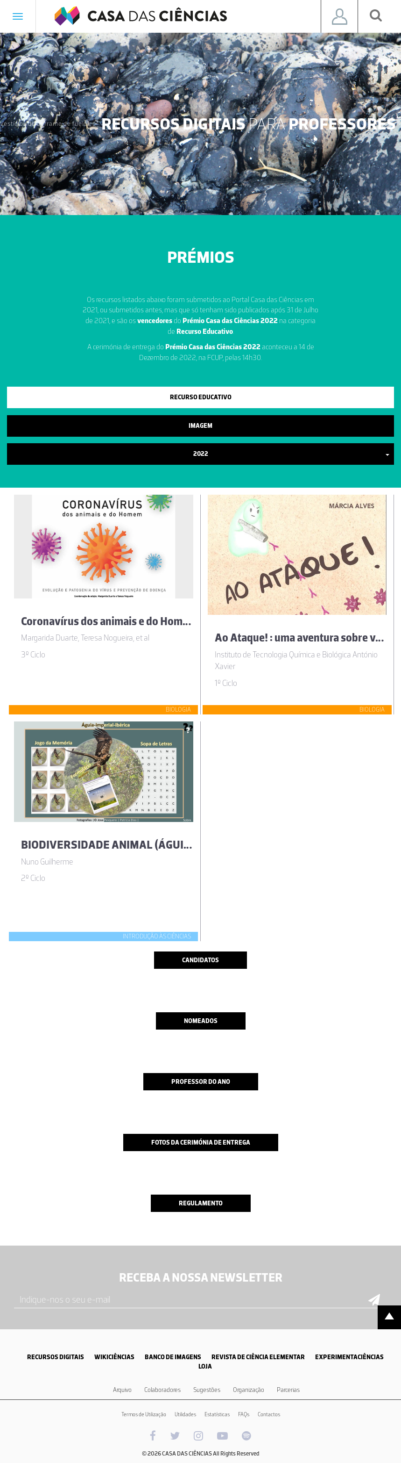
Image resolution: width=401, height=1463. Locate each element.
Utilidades (185, 1414)
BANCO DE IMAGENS (173, 1357)
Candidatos (200, 960)
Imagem (200, 426)
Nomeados (201, 1021)
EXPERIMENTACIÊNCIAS (349, 1357)
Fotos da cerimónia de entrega (200, 1142)
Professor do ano (200, 1082)
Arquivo (122, 1390)
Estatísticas (217, 1414)
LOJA (205, 1366)
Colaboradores (162, 1390)
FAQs (243, 1414)
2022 (291, 454)
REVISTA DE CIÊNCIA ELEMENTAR (258, 1357)
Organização (248, 1390)
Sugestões (206, 1390)
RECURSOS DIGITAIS (55, 1357)
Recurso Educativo (201, 397)
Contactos (269, 1414)
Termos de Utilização (143, 1414)
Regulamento (201, 1203)
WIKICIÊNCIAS (114, 1357)
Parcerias (288, 1390)
